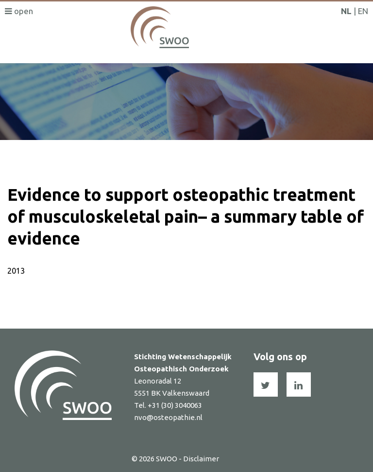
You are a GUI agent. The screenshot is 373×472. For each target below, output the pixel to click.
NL (346, 11)
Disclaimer (201, 459)
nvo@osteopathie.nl (168, 417)
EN (363, 11)
